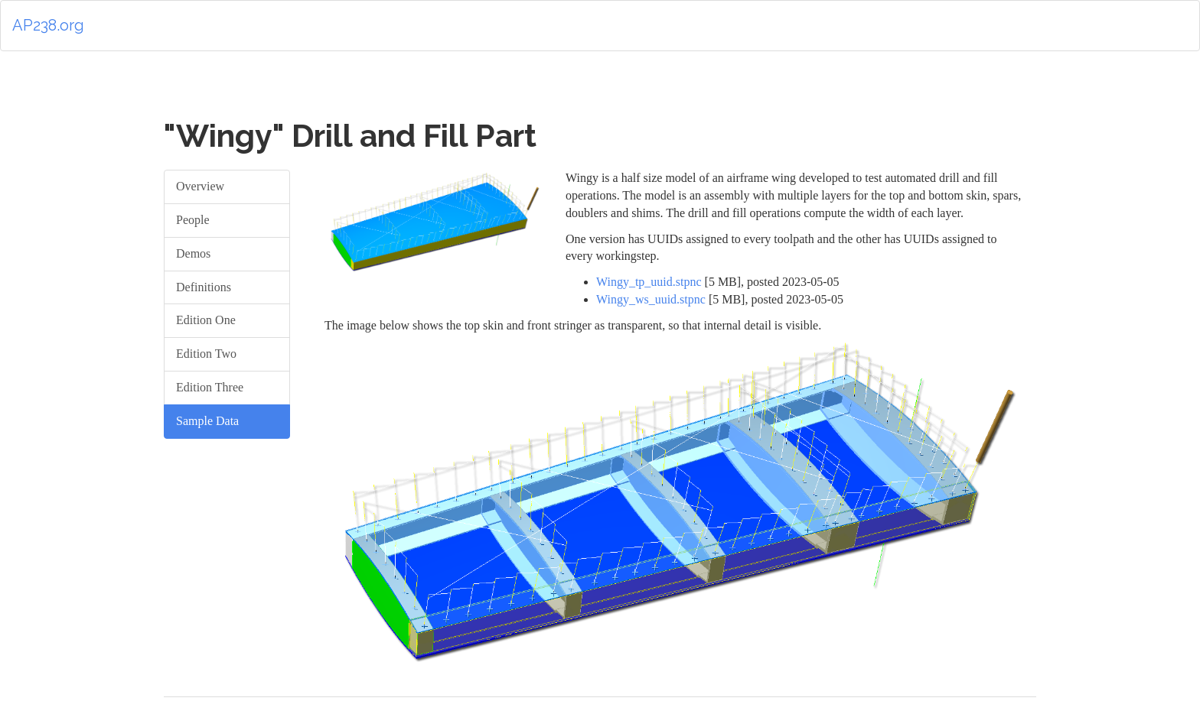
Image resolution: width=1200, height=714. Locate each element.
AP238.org (48, 25)
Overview (200, 186)
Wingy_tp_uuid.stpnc (649, 281)
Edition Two (206, 353)
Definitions (203, 287)
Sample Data (207, 420)
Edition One (206, 319)
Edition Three (209, 387)
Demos (193, 253)
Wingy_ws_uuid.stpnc (651, 299)
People (193, 219)
